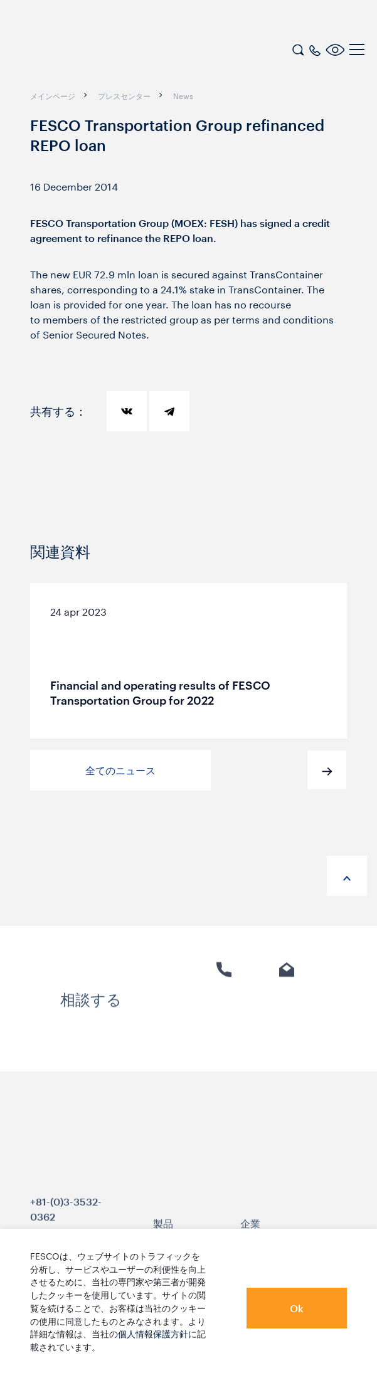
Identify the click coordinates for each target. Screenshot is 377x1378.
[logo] (91, 51)
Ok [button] (297, 1308)
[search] (298, 48)
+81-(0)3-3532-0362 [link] (66, 1223)
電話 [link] (223, 1012)
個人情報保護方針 (153, 1333)
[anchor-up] (347, 876)
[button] (327, 770)
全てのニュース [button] (120, 770)
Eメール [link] (286, 1012)
